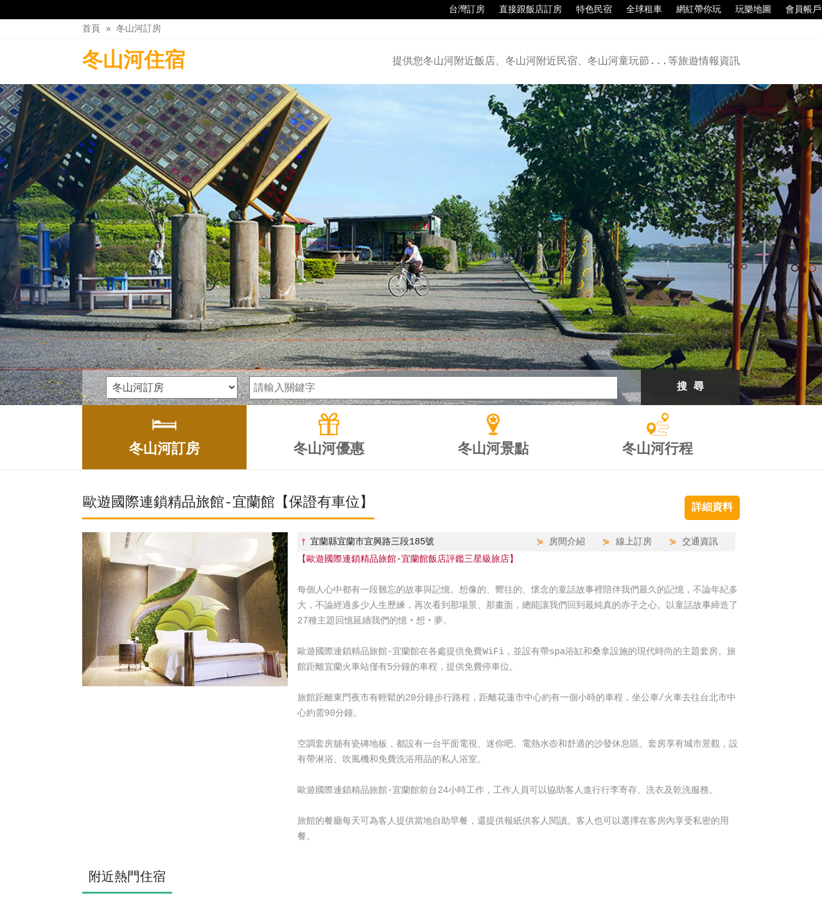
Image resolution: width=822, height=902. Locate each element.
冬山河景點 (440, 865)
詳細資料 (712, 358)
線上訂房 (634, 392)
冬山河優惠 (375, 865)
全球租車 (637, 9)
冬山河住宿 (133, 61)
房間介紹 (567, 392)
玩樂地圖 (746, 9)
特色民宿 (587, 9)
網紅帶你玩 (692, 9)
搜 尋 (690, 237)
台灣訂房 (460, 9)
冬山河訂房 (138, 28)
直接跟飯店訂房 (524, 9)
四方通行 (414, 892)
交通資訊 (700, 392)
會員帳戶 (797, 9)
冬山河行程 (504, 865)
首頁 (91, 28)
